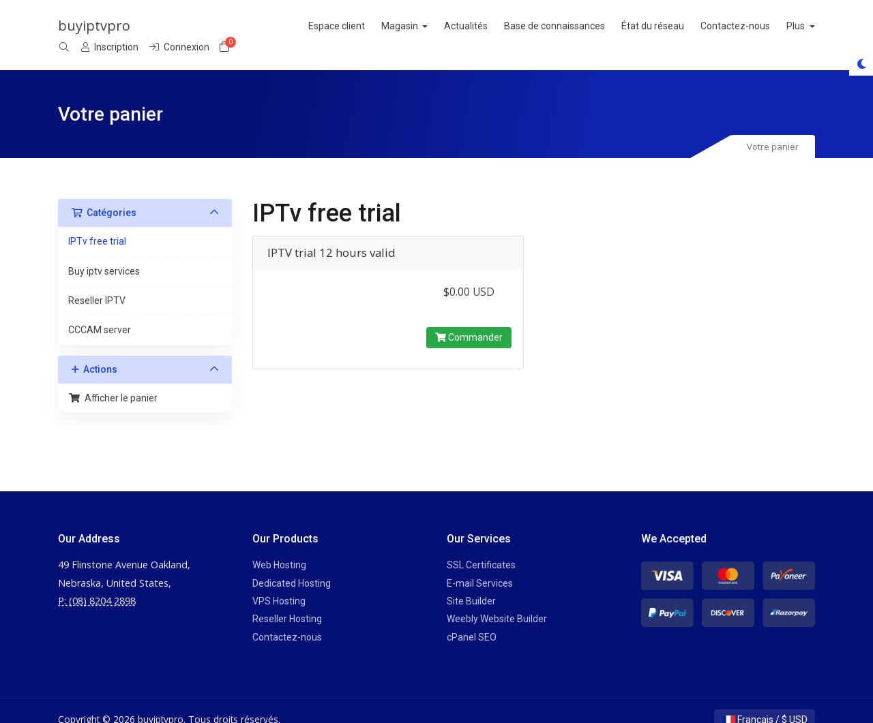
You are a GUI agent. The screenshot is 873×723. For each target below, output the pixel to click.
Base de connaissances (397, 25)
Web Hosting (279, 547)
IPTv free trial (97, 223)
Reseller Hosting (287, 601)
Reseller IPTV (96, 282)
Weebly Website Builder (497, 601)
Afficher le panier (113, 379)
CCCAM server (99, 312)
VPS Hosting (279, 583)
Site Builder (471, 583)
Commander (469, 318)
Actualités (309, 25)
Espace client (179, 25)
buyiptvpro (94, 25)
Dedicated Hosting (291, 564)
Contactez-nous (578, 25)
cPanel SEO (472, 618)
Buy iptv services (104, 252)
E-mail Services (480, 564)
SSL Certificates (481, 547)
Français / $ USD (765, 701)
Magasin (243, 25)
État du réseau (495, 25)
